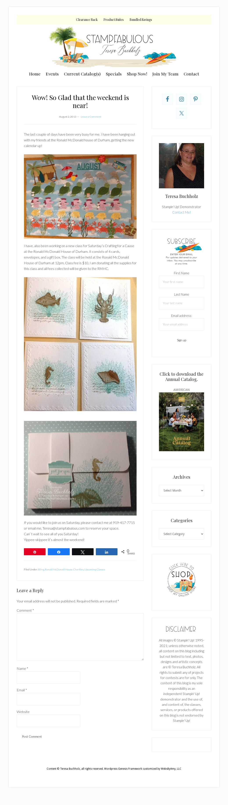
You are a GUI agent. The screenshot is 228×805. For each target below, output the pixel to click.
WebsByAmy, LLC (171, 768)
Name (22, 668)
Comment (25, 610)
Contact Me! (181, 212)
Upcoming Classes (94, 569)
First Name (181, 273)
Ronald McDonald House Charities (64, 569)
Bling (41, 569)
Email (22, 690)
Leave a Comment (91, 116)
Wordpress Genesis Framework (123, 768)
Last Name (181, 294)
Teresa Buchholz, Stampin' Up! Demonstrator (114, 46)
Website (23, 712)
